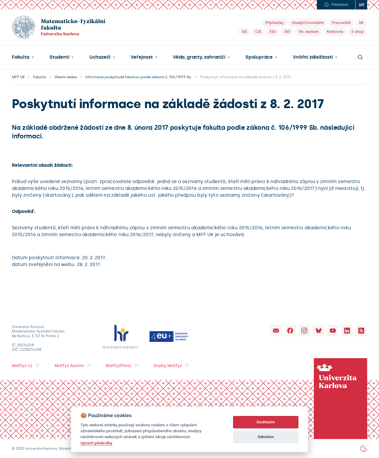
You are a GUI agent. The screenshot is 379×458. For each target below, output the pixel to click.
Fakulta (20, 57)
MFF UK (18, 77)
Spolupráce (259, 57)
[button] (23, 57)
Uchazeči (99, 57)
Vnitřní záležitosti (313, 57)
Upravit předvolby (96, 443)
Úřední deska (65, 77)
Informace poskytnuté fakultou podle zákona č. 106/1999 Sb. (138, 77)
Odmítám (266, 437)
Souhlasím (265, 422)
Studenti (59, 57)
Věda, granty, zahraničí (199, 57)
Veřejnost (141, 57)
